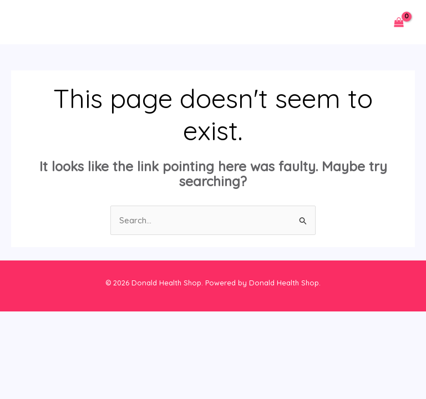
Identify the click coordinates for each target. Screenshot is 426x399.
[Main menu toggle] (29, 22)
